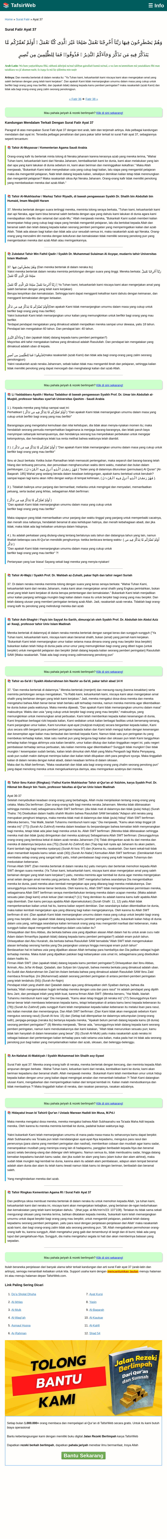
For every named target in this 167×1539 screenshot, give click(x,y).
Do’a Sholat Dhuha (23, 1294)
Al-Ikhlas (17, 1302)
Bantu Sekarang (83, 1455)
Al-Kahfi (94, 1325)
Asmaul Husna (20, 1325)
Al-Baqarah (96, 1309)
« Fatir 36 (75, 99)
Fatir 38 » (92, 99)
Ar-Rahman (18, 1333)
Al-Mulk (16, 1309)
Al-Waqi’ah (18, 1317)
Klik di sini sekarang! (109, 113)
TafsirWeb (23, 5)
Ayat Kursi (96, 1294)
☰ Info (156, 5)
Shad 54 (94, 1333)
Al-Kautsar (96, 1317)
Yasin (93, 1302)
